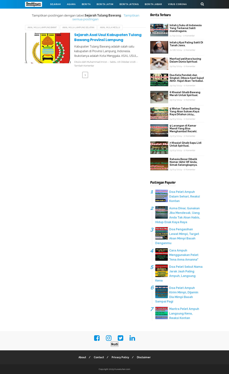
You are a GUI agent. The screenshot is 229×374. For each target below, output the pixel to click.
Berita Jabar (153, 4)
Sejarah (55, 4)
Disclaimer (144, 357)
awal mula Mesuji (110, 27)
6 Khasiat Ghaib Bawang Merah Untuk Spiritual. (185, 94)
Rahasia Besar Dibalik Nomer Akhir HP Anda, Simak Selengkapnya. (184, 162)
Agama (71, 4)
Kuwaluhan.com (122, 369)
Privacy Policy (120, 357)
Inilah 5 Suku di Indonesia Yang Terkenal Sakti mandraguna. (186, 28)
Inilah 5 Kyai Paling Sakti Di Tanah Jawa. (186, 44)
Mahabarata (36, 13)
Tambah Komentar (84, 65)
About (82, 357)
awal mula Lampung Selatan (78, 27)
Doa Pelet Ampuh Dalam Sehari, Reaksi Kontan (184, 196)
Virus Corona (177, 4)
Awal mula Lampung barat (42, 27)
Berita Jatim (105, 4)
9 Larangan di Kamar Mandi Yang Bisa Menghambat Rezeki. (183, 128)
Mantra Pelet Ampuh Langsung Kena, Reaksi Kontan (184, 313)
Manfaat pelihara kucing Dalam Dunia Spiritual (185, 60)
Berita (86, 4)
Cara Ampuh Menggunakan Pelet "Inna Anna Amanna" (183, 255)
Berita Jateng (129, 4)
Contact (99, 357)
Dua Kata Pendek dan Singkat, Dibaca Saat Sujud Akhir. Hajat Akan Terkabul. (187, 78)
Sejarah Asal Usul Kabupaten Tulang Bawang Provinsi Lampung (108, 37)
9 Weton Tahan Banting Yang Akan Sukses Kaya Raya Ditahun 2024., (185, 111)
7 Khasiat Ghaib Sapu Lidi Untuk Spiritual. (185, 144)
